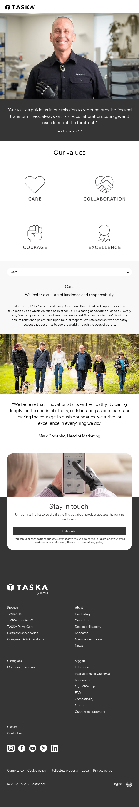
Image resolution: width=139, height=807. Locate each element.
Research (81, 633)
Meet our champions (21, 667)
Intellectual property (64, 770)
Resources (82, 680)
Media (79, 705)
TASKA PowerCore (20, 627)
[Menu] (130, 7)
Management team (88, 639)
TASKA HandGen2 (20, 620)
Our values (82, 620)
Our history (83, 614)
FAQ (78, 693)
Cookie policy (36, 770)
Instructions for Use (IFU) (92, 674)
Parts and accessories (22, 633)
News (79, 646)
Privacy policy (102, 770)
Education (82, 667)
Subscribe (69, 531)
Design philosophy (88, 627)
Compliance (15, 770)
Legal (85, 770)
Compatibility (84, 699)
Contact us (14, 733)
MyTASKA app (85, 686)
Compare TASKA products (25, 639)
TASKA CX (14, 614)
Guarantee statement (90, 712)
